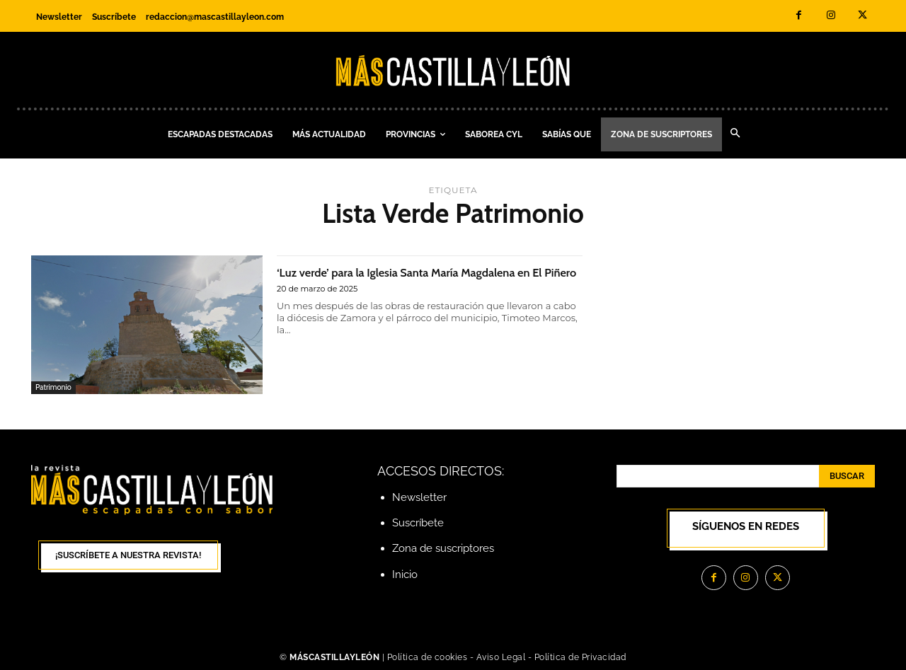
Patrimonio (53, 387)
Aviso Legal (502, 657)
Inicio (405, 574)
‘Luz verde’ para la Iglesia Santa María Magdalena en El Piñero (393, 279)
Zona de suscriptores (443, 548)
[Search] (847, 476)
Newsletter (419, 497)
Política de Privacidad (580, 657)
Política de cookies (427, 657)
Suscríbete (418, 522)
